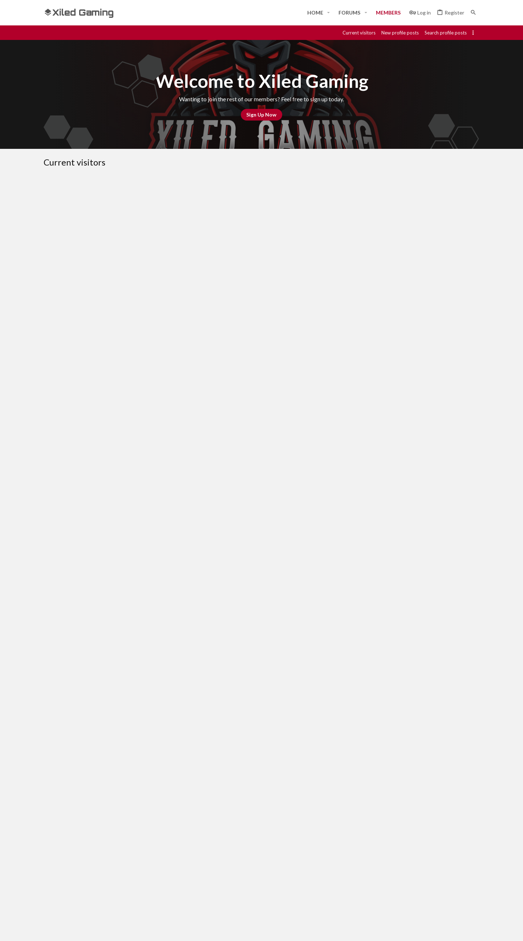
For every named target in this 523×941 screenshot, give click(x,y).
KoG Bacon (134, 615)
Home (198, 857)
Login (345, 857)
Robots (153, 187)
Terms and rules (362, 806)
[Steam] (435, 929)
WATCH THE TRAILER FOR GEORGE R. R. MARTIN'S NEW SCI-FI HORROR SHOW (187, 385)
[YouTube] (475, 929)
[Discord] (422, 929)
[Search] (473, 12)
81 (87, 781)
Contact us (204, 884)
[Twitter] (462, 929)
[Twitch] (449, 929)
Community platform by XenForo (118, 929)
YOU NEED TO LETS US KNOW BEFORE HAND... (153, 242)
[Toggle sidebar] (474, 33)
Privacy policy (403, 806)
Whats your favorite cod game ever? (141, 442)
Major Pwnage (138, 270)
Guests (124, 187)
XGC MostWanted (141, 500)
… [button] (76, 781)
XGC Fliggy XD (137, 729)
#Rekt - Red (84, 806)
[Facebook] (409, 929)
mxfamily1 (134, 758)
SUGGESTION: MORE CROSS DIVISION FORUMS (154, 414)
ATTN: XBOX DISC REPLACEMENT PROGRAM (151, 672)
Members (93, 187)
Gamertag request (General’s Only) (139, 701)
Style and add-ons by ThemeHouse (238, 929)
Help (432, 806)
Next (104, 781)
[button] (328, 12)
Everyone (60, 187)
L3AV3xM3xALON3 (143, 557)
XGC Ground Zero (116, 356)
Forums (199, 870)
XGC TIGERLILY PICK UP (129, 299)
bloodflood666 (138, 213)
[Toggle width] (52, 806)
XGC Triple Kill (137, 471)
